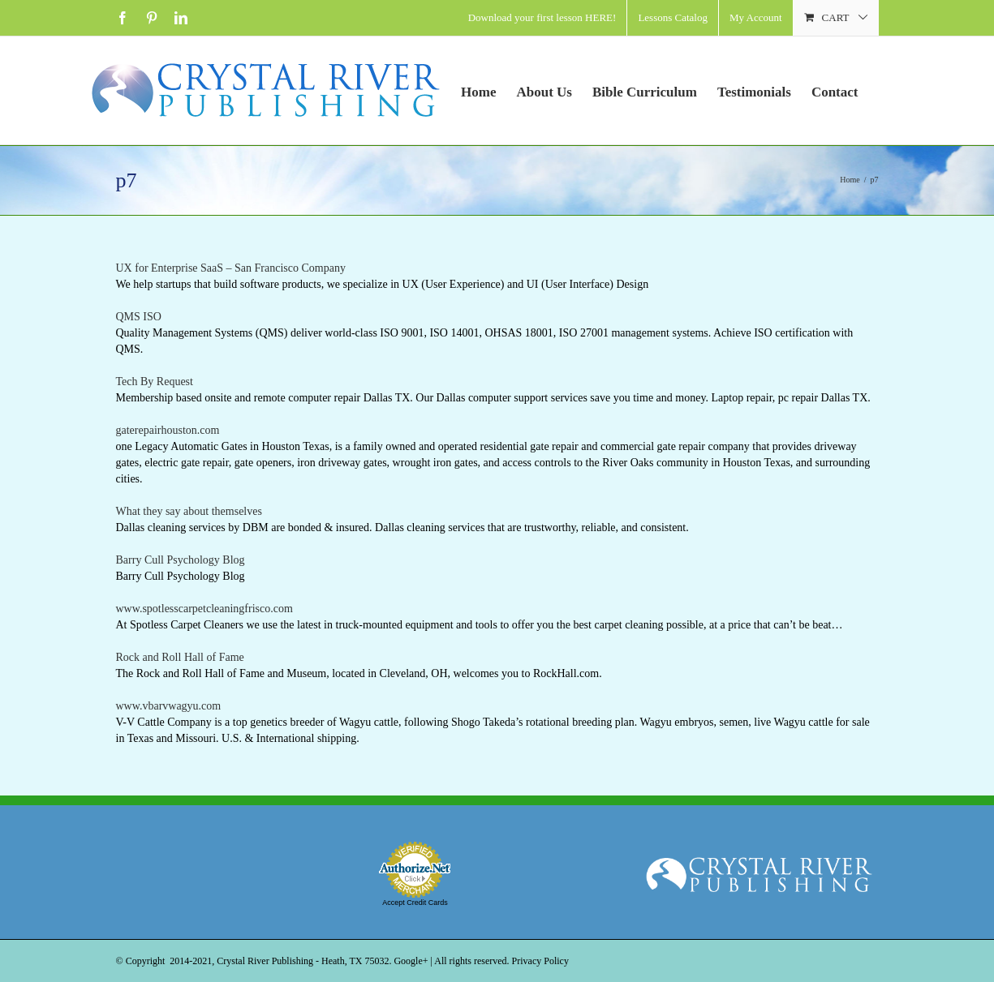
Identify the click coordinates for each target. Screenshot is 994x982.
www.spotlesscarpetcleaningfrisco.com (204, 608)
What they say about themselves (189, 511)
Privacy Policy (540, 961)
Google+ (411, 961)
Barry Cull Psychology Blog (180, 560)
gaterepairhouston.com (168, 430)
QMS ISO (138, 317)
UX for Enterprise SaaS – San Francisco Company (231, 268)
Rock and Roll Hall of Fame (180, 657)
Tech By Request (154, 381)
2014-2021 (191, 961)
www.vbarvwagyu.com (169, 706)
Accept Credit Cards (415, 902)
